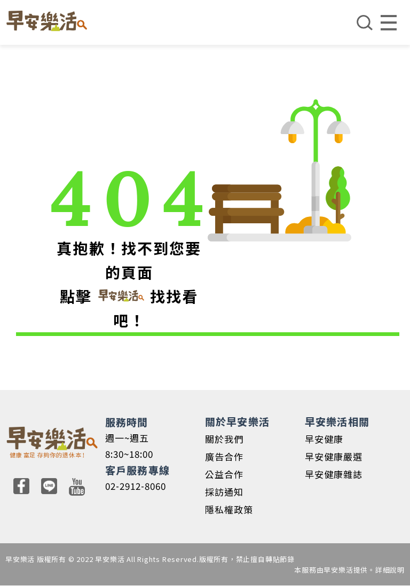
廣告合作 (224, 456)
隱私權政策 (229, 509)
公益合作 (224, 474)
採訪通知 (224, 491)
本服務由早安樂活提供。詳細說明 (349, 570)
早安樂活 (46, 21)
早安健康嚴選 (333, 456)
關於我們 (224, 439)
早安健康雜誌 (333, 474)
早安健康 (324, 439)
